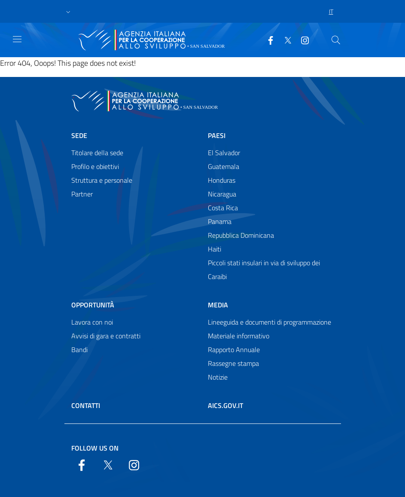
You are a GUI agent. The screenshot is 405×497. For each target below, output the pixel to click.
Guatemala (223, 166)
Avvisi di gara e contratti (105, 336)
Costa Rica (223, 207)
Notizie (218, 377)
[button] (68, 11)
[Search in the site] (336, 40)
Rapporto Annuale (234, 349)
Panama (219, 221)
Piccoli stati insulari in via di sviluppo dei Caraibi (264, 270)
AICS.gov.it (225, 405)
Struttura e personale (101, 180)
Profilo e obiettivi (95, 166)
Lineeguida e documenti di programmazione (269, 322)
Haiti (214, 249)
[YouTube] (301, 39)
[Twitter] (284, 39)
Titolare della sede (97, 152)
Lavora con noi (92, 322)
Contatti (85, 405)
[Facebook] (267, 39)
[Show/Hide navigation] (17, 39)
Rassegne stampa (233, 363)
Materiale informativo (238, 336)
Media (218, 305)
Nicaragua (222, 194)
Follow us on (95, 448)
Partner (82, 194)
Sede (79, 135)
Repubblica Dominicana (241, 235)
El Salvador (224, 152)
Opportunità (92, 305)
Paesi (216, 135)
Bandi (79, 349)
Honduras (221, 180)
